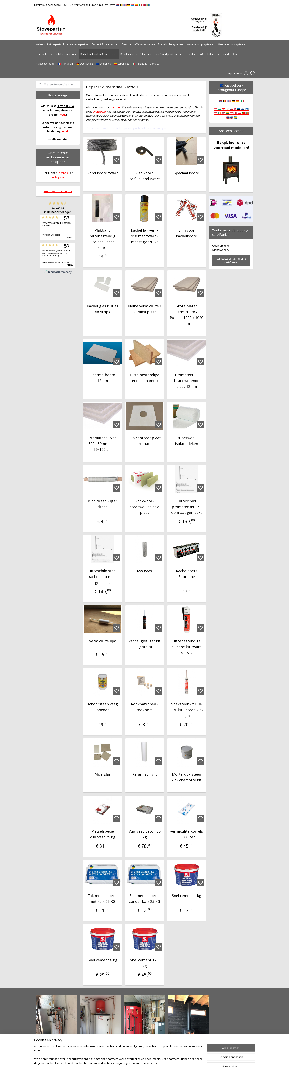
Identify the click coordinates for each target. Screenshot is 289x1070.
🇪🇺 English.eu (103, 63)
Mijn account (238, 73)
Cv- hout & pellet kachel (105, 44)
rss (165, 1062)
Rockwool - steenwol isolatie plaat (144, 507)
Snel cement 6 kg (102, 960)
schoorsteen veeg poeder (102, 707)
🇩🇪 (233, 101)
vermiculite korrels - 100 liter (186, 834)
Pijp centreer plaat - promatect (144, 440)
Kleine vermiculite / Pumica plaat (144, 309)
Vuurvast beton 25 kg (144, 834)
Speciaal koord (186, 173)
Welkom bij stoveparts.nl (50, 44)
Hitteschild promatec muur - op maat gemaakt (186, 507)
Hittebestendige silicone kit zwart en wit (186, 647)
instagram (58, 177)
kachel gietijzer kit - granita (144, 644)
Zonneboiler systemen (171, 44)
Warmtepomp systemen (200, 44)
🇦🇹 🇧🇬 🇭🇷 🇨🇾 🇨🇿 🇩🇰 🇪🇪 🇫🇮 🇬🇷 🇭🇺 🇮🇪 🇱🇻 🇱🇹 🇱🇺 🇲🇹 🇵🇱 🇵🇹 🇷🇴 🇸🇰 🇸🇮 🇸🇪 (231, 113)
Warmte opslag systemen (232, 44)
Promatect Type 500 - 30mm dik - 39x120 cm (102, 443)
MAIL (63, 114)
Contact (154, 63)
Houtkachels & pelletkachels (203, 54)
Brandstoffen (229, 54)
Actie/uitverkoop (45, 63)
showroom (99, 111)
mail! (65, 131)
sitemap (157, 1062)
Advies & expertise (77, 44)
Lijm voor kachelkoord (186, 233)
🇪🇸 (237, 101)
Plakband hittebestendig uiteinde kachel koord (102, 239)
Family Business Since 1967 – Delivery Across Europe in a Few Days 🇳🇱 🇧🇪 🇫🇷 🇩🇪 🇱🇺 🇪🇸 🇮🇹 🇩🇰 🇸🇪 (92, 5)
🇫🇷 (229, 101)
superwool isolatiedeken (186, 440)
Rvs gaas (144, 570)
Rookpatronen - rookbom (144, 707)
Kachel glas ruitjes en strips (102, 309)
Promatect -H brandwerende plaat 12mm (186, 380)
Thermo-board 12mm (102, 377)
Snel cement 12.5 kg (144, 963)
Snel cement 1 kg (186, 895)
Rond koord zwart (102, 173)
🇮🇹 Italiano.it (139, 63)
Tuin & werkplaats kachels (168, 54)
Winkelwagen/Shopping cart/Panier (231, 260)
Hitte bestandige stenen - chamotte (144, 377)
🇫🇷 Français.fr (65, 63)
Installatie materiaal (66, 54)
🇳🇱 (220, 101)
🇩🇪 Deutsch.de (84, 63)
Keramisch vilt (144, 774)
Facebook (63, 173)
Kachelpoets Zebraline (186, 573)
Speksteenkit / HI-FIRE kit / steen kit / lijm (187, 710)
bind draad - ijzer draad (102, 504)
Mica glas (103, 774)
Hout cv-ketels (44, 54)
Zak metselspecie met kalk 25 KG (103, 898)
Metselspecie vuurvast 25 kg (102, 834)
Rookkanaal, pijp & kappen (135, 54)
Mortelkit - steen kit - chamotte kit (186, 777)
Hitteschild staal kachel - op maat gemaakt (102, 576)
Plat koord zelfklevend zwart (144, 176)
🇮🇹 (242, 101)
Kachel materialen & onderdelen (98, 54)
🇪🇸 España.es (121, 63)
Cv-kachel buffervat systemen (138, 44)
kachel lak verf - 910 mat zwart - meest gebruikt (144, 236)
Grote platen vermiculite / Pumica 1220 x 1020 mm (186, 315)
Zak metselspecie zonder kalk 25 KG (144, 898)
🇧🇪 (224, 101)
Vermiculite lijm (102, 641)
